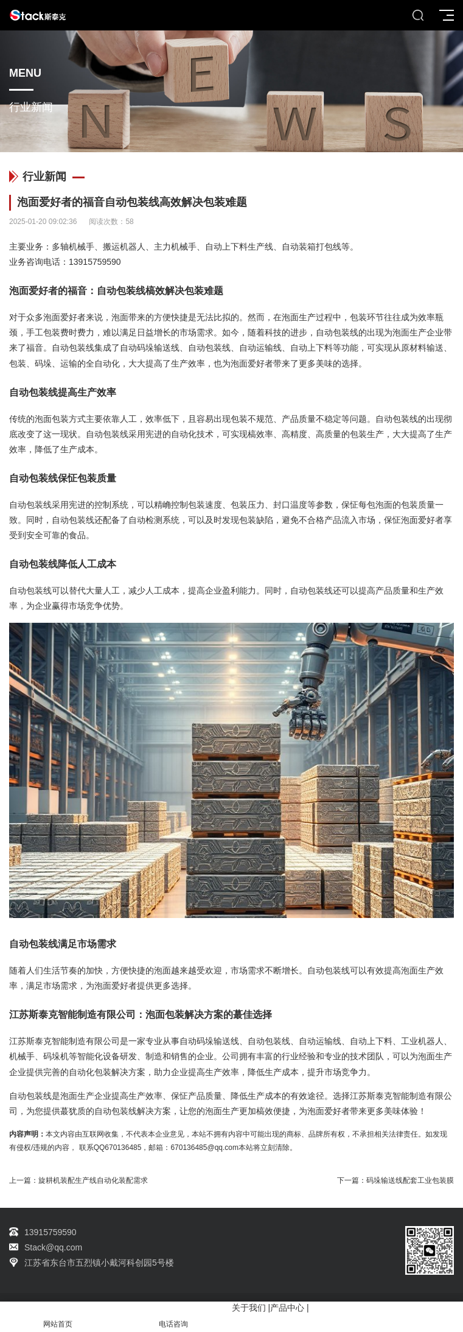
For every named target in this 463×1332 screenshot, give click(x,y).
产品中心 (287, 1308)
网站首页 (58, 1317)
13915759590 (95, 262)
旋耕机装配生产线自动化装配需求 (93, 1180)
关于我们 (249, 1308)
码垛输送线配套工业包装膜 (410, 1180)
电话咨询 (173, 1317)
